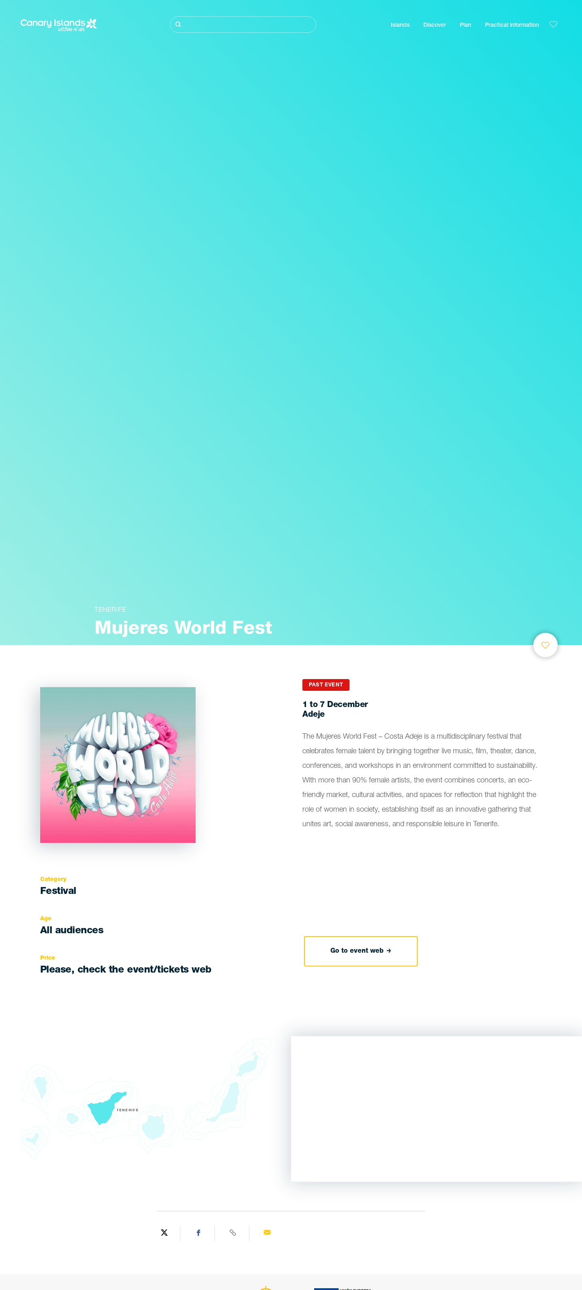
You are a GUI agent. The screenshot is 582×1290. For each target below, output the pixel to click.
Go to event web (360, 951)
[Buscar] (243, 24)
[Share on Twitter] (164, 1233)
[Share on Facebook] (198, 1233)
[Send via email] (267, 1233)
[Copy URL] (233, 1233)
